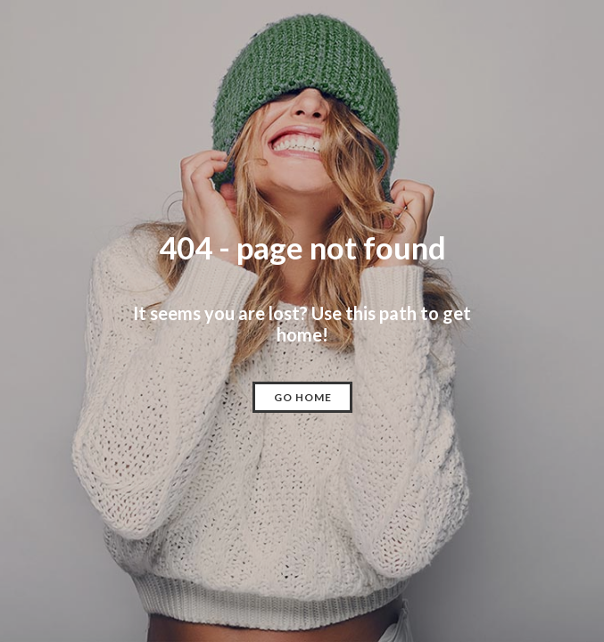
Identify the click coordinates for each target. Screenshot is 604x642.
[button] (302, 397)
